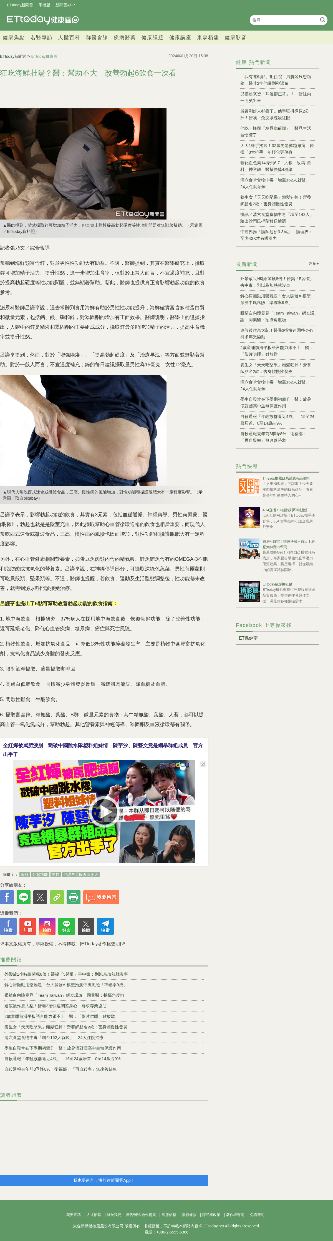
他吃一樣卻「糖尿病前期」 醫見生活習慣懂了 (275, 131)
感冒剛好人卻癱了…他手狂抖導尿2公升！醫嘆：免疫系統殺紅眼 (274, 114)
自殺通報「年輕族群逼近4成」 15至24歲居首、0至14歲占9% (62, 1058)
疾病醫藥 (125, 37)
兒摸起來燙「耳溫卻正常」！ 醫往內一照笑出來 (275, 97)
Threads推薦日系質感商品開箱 (286, 478)
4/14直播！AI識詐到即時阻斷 (285, 510)
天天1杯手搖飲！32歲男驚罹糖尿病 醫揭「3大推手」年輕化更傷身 (277, 148)
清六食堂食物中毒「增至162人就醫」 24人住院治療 (54, 1037)
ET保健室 (248, 638)
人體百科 (69, 37)
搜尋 (322, 19)
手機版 (44, 5)
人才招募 (94, 1215)
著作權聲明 (235, 1215)
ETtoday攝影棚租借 (277, 584)
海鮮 (25, 874)
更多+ (313, 263)
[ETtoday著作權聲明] (100, 943)
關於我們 (114, 1215)
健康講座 (180, 37)
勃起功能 (40, 874)
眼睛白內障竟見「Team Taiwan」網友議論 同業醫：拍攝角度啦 (64, 995)
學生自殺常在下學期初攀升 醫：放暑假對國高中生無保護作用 (62, 1048)
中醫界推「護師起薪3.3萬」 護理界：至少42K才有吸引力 (276, 235)
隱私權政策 (211, 1215)
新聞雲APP (65, 5)
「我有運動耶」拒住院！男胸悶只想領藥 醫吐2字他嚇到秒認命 (275, 80)
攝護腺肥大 (88, 874)
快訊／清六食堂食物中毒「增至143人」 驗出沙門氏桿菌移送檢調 (277, 217)
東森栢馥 (208, 37)
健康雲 (43, 20)
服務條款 (189, 1215)
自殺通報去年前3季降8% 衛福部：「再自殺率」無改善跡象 (60, 1069)
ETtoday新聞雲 (20, 5)
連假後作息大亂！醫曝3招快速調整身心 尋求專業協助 (55, 1005)
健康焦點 (14, 37)
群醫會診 (97, 37)
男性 (56, 874)
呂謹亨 (69, 874)
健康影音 (236, 37)
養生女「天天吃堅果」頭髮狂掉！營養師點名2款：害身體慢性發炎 (65, 1027)
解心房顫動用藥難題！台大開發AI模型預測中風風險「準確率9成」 (65, 984)
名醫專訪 (42, 37)
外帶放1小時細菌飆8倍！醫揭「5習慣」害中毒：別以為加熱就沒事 (66, 974)
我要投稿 (73, 1215)
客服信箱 (169, 1215)
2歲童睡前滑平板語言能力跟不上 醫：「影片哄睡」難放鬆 (59, 1016)
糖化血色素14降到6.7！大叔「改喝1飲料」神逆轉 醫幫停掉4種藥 (275, 166)
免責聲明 (257, 1215)
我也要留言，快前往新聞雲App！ (104, 1180)
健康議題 (153, 37)
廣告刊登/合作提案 (141, 1215)
